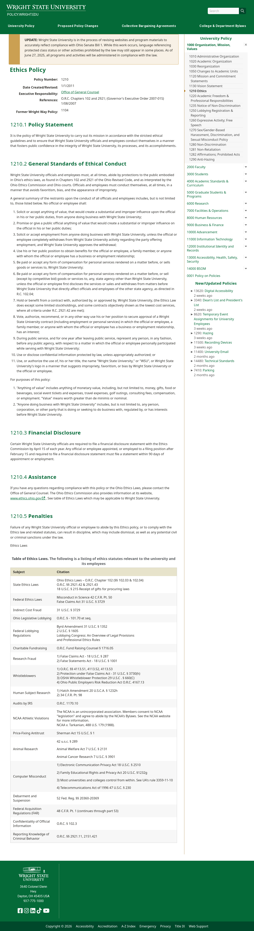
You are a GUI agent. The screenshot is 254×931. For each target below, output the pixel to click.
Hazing (208, 333)
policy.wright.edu (22, 14)
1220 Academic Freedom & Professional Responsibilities (211, 98)
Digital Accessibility (219, 291)
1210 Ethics (198, 91)
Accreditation (107, 926)
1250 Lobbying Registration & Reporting (211, 113)
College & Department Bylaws (222, 26)
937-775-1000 (33, 901)
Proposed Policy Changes (78, 26)
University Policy (21, 26)
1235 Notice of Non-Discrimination (215, 105)
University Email (216, 352)
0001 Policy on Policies (203, 276)
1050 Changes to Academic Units (213, 71)
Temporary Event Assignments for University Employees (214, 319)
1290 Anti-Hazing (202, 159)
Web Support (198, 926)
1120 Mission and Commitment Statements (212, 78)
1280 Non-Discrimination (207, 144)
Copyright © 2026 (59, 926)
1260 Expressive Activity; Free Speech (211, 122)
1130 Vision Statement (205, 86)
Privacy (165, 926)
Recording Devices (218, 342)
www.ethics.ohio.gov (28, 498)
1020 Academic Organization (210, 61)
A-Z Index (128, 926)
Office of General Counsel (80, 92)
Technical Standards (219, 361)
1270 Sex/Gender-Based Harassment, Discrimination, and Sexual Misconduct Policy (214, 135)
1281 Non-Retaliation (204, 149)
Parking (208, 370)
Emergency (148, 926)
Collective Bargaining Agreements (149, 26)
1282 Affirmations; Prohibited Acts (214, 154)
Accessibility (85, 926)
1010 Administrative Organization (214, 56)
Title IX (180, 926)
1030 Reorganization (204, 66)
